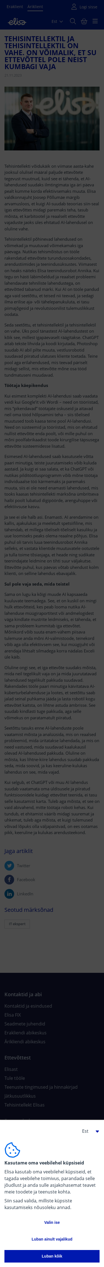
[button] (88, 1131)
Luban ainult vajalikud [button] (52, 1239)
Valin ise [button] (52, 1222)
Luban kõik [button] (52, 1256)
